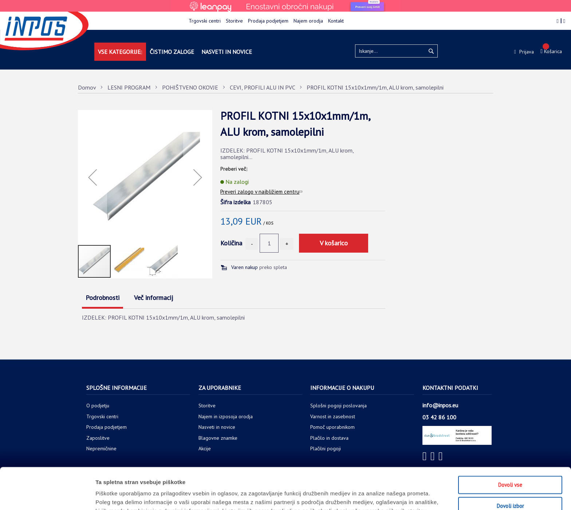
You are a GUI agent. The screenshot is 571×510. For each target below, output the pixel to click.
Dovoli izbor (510, 466)
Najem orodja (308, 20)
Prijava (526, 51)
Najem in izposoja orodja (225, 416)
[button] (92, 177)
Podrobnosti (102, 297)
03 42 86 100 (439, 417)
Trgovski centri (205, 20)
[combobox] (396, 51)
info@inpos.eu (440, 405)
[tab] (106, 299)
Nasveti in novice (216, 427)
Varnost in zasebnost (332, 416)
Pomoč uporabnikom (332, 427)
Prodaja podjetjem (268, 20)
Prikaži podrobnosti (380, 496)
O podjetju (97, 405)
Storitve (234, 20)
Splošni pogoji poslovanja (338, 405)
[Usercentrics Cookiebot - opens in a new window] (47, 495)
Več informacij (153, 297)
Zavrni (510, 487)
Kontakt (336, 20)
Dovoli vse (510, 445)
